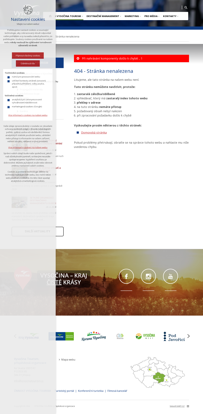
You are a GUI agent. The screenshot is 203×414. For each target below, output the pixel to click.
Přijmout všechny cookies (18, 55)
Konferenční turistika (90, 391)
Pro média (151, 16)
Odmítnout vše (18, 63)
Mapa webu (68, 359)
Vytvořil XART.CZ (177, 406)
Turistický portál (64, 391)
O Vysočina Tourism (67, 16)
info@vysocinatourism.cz (28, 381)
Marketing (132, 16)
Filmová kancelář (117, 391)
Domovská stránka (94, 132)
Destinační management (103, 16)
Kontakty (169, 16)
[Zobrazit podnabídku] (82, 16)
